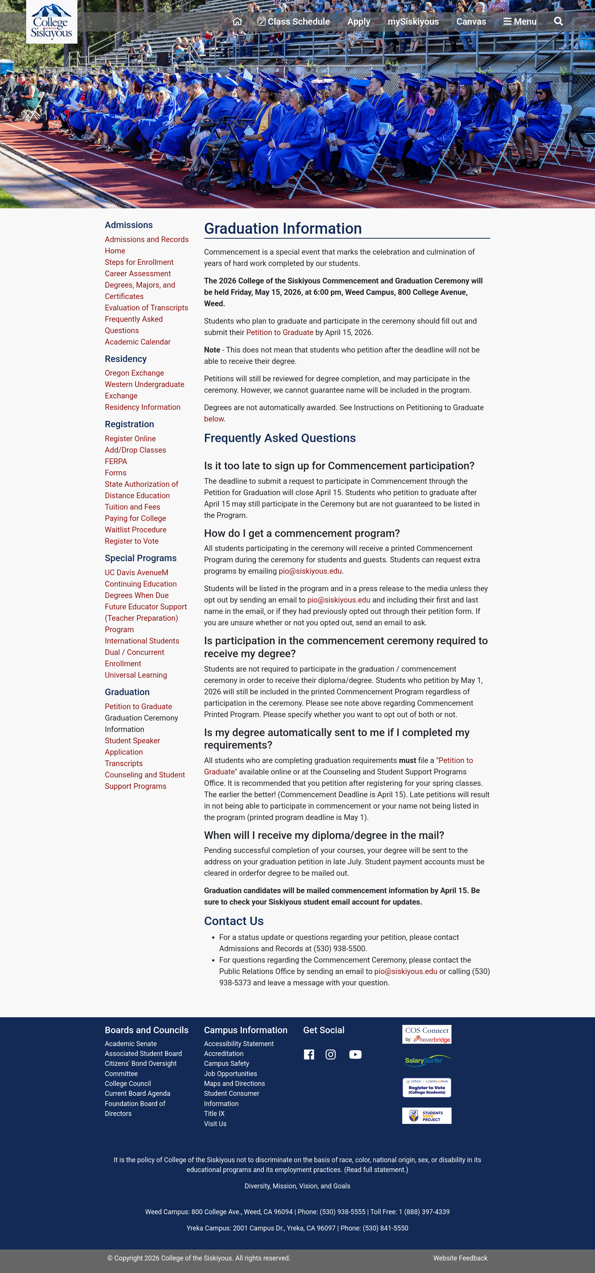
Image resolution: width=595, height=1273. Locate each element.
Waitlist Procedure (135, 529)
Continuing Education (141, 584)
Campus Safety (226, 1063)
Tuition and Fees (132, 506)
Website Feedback (460, 1258)
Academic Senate (131, 1044)
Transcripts (124, 763)
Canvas (471, 21)
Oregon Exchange (134, 373)
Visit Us (215, 1124)
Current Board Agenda (137, 1093)
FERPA (116, 461)
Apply (359, 21)
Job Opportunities (230, 1074)
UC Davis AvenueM (136, 572)
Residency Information (143, 407)
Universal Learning (136, 675)
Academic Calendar (137, 341)
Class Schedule (294, 21)
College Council (128, 1083)
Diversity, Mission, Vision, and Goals (297, 1186)
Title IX (214, 1113)
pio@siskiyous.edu (310, 571)
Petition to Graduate (138, 706)
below (214, 418)
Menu (520, 21)
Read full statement (375, 1170)
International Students (142, 640)
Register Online (130, 438)
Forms (115, 472)
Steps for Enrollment (139, 262)
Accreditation (224, 1053)
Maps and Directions (234, 1083)
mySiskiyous (413, 21)
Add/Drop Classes (135, 450)
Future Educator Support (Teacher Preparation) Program (146, 618)
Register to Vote (132, 541)
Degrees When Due (136, 595)
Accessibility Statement (239, 1044)
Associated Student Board (143, 1053)
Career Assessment (138, 273)
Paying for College (135, 518)
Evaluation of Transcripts (146, 307)
